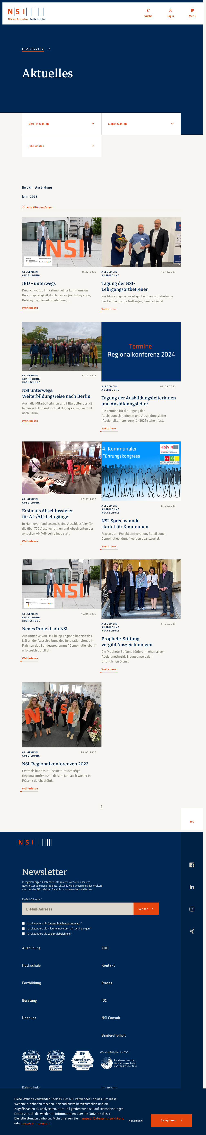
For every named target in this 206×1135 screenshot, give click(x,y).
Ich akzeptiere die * (54, 929)
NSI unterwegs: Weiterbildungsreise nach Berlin (57, 393)
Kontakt (108, 971)
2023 (33, 196)
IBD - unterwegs (39, 283)
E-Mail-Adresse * (32, 905)
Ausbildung (43, 187)
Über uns (30, 1024)
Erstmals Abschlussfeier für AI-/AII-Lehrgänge (48, 519)
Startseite (33, 49)
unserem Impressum (67, 1123)
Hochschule (32, 971)
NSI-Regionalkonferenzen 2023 (56, 770)
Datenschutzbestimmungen (64, 929)
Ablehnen (136, 1120)
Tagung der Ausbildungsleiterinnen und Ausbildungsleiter (127, 404)
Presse (107, 989)
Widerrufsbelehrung (59, 939)
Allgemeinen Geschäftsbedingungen (69, 934)
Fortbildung (32, 989)
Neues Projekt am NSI (45, 635)
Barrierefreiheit (114, 1042)
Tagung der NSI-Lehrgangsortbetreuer (125, 286)
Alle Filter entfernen (40, 207)
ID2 (104, 1007)
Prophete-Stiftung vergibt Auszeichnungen (127, 647)
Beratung (30, 1007)
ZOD (105, 953)
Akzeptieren (169, 1120)
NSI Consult (111, 1024)
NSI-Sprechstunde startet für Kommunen (125, 529)
